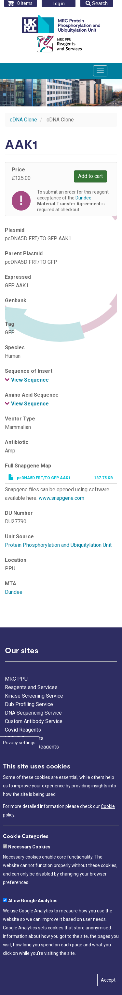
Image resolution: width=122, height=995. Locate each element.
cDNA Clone (23, 120)
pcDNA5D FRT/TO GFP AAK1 (44, 478)
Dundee (13, 592)
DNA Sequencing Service (33, 713)
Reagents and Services (31, 687)
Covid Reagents (23, 730)
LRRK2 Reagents (24, 738)
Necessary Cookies (29, 870)
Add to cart (90, 176)
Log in (59, 3)
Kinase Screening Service (34, 696)
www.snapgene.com (61, 498)
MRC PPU (16, 679)
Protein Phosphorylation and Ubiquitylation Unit (58, 545)
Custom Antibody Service (33, 721)
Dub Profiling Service (29, 704)
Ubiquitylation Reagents (32, 747)
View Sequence (30, 380)
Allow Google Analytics (33, 923)
